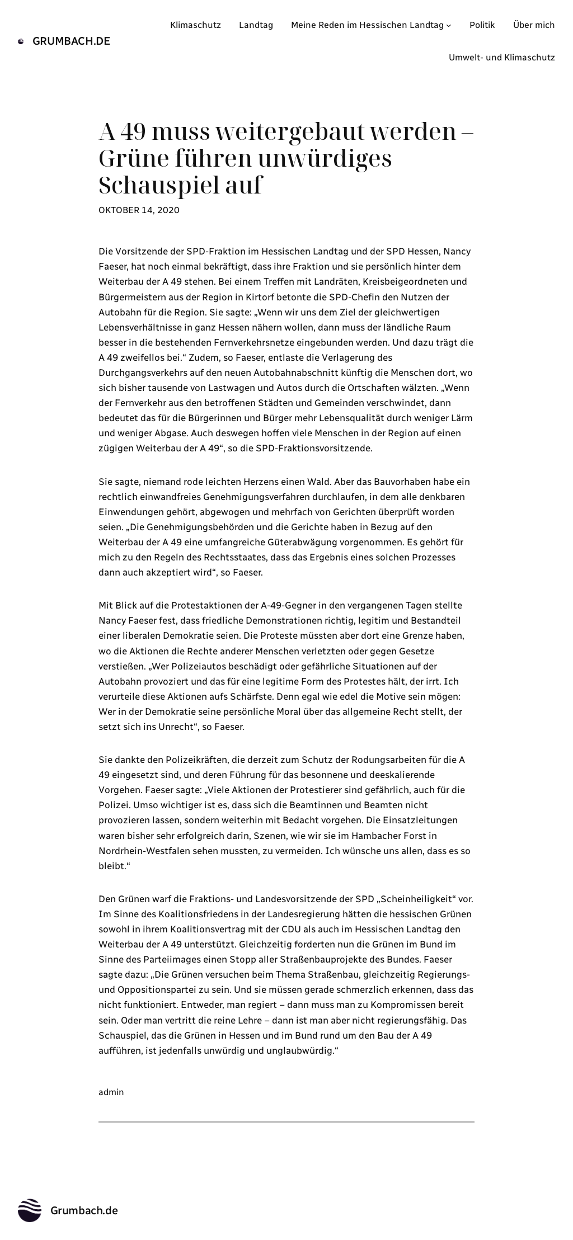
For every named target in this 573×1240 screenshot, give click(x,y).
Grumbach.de (71, 41)
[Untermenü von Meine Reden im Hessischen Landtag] (449, 25)
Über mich (534, 25)
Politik (482, 25)
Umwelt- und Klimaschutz (502, 57)
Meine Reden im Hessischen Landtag (367, 25)
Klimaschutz (195, 25)
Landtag (256, 25)
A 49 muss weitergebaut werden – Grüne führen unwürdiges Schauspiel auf (285, 158)
